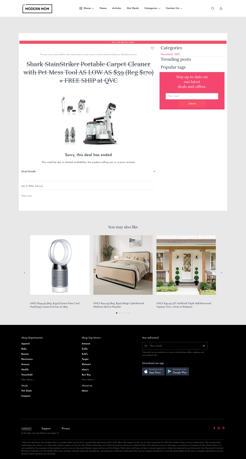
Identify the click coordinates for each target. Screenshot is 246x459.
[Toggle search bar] (213, 8)
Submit (192, 104)
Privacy (66, 428)
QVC (177, 54)
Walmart (86, 364)
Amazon (86, 344)
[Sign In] (221, 8)
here (134, 55)
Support (46, 428)
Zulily (85, 349)
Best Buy (86, 375)
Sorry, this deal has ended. (123, 42)
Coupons (25, 396)
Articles (116, 8)
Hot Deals (133, 8)
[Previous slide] (24, 272)
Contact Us (172, 8)
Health (24, 370)
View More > (27, 380)
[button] (116, 313)
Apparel (25, 344)
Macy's (85, 370)
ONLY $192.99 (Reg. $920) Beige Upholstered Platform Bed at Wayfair (118, 305)
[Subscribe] (204, 346)
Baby (24, 349)
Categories (151, 8)
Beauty (25, 354)
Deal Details (28, 171)
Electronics (27, 359)
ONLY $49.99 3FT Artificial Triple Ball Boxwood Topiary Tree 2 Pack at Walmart (183, 305)
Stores (85, 8)
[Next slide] (221, 272)
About (85, 391)
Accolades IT (53, 433)
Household (167, 54)
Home (103, 8)
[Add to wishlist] (152, 48)
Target (85, 359)
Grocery (25, 364)
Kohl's (85, 354)
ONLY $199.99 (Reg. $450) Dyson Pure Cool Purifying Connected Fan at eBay (54, 305)
